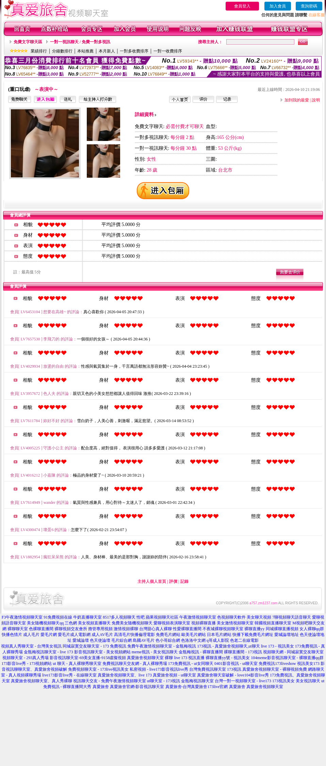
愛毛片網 (48, 634)
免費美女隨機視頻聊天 (132, 623)
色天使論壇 (100, 640)
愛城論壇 (80, 640)
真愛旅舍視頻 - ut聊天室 (174, 675)
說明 (316, 100)
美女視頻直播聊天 (94, 623)
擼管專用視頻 (100, 628)
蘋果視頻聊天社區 (162, 617)
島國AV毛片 (143, 640)
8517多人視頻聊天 (119, 617)
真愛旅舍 (101, 686)
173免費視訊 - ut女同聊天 (190, 663)
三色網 (71, 623)
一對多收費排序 (134, 51)
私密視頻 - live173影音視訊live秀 (159, 669)
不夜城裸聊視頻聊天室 (222, 628)
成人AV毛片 (102, 634)
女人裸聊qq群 (311, 628)
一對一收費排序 (167, 51)
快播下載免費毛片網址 (252, 634)
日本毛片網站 (219, 634)
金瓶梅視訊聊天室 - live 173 (48, 652)
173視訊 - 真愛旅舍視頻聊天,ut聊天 (228, 646)
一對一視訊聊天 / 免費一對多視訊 (80, 41)
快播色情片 (12, 634)
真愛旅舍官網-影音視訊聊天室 (137, 686)
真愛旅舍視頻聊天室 (264, 686)
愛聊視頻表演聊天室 (171, 623)
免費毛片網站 (168, 634)
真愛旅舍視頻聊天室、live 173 (125, 675)
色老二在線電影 (244, 640)
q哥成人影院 (218, 640)
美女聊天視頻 (259, 617)
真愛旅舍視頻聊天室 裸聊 (150, 657)
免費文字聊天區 (28, 41)
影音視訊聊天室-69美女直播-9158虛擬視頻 (88, 657)
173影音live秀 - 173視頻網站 (26, 663)
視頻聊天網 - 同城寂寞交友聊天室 (293, 652)
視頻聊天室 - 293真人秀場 (25, 657)
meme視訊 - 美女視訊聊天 (155, 652)
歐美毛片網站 (193, 634)
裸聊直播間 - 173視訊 (243, 652)
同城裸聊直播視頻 (282, 628)
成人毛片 (31, 634)
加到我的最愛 (296, 100)
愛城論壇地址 (286, 634)
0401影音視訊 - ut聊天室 (236, 663)
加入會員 (278, 6)
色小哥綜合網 (168, 640)
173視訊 (234, 669)
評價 (173, 581)
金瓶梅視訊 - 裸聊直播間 (201, 652)
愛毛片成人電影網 (74, 634)
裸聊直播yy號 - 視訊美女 (228, 657)
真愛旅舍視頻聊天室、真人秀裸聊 (41, 681)
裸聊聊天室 (17, 628)
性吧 (140, 617)
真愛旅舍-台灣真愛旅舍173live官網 (196, 686)
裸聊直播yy (254, 628)
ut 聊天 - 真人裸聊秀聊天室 (77, 663)
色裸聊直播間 (41, 628)
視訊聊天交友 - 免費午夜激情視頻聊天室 (109, 681)
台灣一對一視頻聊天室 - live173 (243, 681)
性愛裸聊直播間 (187, 628)
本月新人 (107, 51)
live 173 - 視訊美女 (277, 646)
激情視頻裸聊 (126, 628)
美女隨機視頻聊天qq (45, 623)
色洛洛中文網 (193, 640)
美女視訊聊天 (308, 681)
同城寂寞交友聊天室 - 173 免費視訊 (94, 646)
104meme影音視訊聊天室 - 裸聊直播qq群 (287, 657)
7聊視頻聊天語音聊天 (291, 617)
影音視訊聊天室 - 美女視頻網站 (102, 652)
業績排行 (39, 51)
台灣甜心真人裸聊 (155, 628)
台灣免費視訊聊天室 (207, 669)
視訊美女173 (308, 663)
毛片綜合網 (121, 640)
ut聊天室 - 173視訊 (163, 681)
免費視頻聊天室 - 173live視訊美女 (98, 669)
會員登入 (242, 6)
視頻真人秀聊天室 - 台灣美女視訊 (31, 646)
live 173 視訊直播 (189, 657)
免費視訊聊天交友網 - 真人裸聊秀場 (134, 663)
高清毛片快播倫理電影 (134, 634)
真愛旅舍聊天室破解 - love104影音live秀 (233, 675)
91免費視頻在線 (58, 617)
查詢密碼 (309, 6)
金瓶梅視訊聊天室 (197, 681)
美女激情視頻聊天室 (235, 623)
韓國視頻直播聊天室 (273, 623)
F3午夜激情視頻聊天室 (22, 617)
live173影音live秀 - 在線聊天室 (69, 675)
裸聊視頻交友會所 (70, 628)
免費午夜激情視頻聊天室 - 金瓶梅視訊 (161, 646)
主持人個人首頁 (151, 581)
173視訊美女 (283, 681)
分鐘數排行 (62, 51)
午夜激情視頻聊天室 (197, 617)
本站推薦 (85, 51)
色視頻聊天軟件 (231, 617)
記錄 (184, 581)
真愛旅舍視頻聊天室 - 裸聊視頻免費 (274, 669)
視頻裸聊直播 (203, 623)
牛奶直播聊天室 (87, 617)
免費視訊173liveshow (277, 663)
